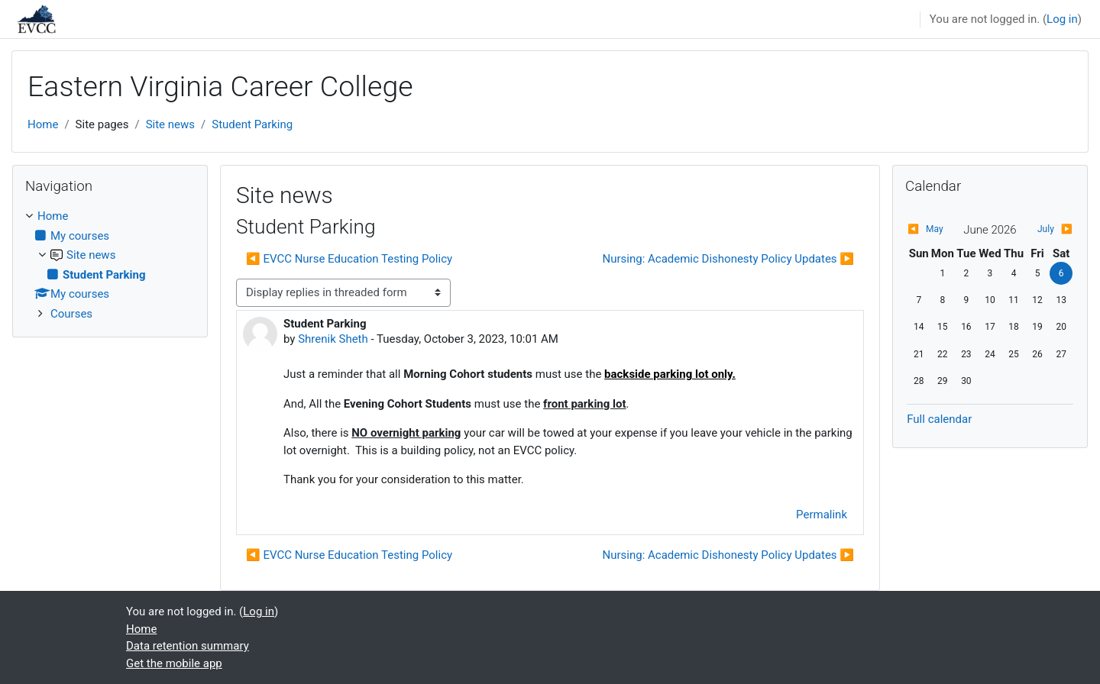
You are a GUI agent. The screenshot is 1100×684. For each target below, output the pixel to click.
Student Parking (252, 124)
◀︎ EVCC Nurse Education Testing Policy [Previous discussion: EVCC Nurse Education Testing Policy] (349, 259)
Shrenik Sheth (333, 339)
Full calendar (939, 419)
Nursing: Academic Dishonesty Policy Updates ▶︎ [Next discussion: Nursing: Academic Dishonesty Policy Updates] (729, 259)
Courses (71, 314)
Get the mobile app (174, 663)
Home (43, 124)
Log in (1062, 19)
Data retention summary (187, 646)
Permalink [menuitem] (821, 514)
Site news (170, 124)
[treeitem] (110, 265)
